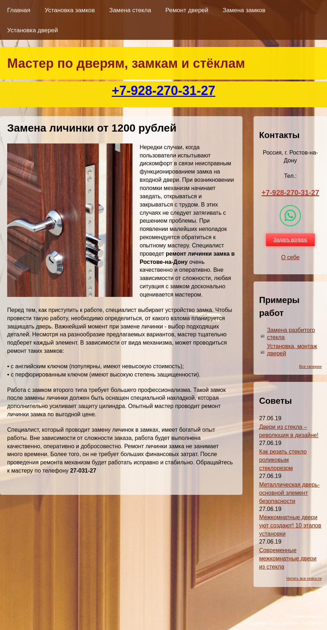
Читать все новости (304, 578)
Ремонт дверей (186, 10)
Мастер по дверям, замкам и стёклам (126, 63)
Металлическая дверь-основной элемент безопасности (289, 493)
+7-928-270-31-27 (163, 90)
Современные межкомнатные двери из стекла (287, 558)
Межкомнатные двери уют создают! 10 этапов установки (290, 525)
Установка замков (70, 10)
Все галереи (310, 366)
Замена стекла (130, 10)
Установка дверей (32, 30)
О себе (290, 257)
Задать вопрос (290, 239)
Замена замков (244, 10)
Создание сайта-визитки (272, 623)
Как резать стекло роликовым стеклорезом (283, 460)
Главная (18, 10)
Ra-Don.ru (312, 623)
